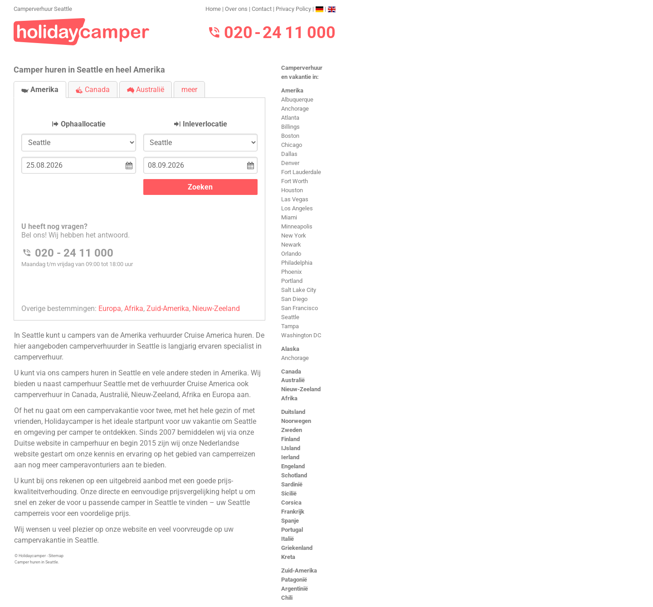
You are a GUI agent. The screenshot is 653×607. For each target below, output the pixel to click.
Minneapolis (296, 226)
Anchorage (295, 108)
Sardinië (291, 484)
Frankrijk (292, 511)
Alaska (290, 348)
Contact (262, 8)
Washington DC (301, 335)
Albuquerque (297, 99)
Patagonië (294, 579)
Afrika (289, 398)
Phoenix (291, 271)
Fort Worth (294, 181)
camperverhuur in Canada (55, 394)
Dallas (289, 154)
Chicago (291, 144)
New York (293, 235)
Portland (291, 280)
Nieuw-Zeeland (301, 389)
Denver (290, 163)
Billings (290, 126)
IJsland (290, 448)
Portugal (292, 529)
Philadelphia (296, 262)
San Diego (294, 299)
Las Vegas (294, 199)
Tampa (290, 326)
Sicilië (289, 493)
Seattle (290, 317)
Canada (291, 371)
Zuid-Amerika (299, 570)
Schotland (294, 475)
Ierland (290, 457)
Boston (290, 135)
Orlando (291, 253)
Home (213, 8)
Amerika (292, 90)
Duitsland (293, 411)
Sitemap (56, 556)
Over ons (236, 8)
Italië (287, 538)
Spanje (290, 520)
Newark (291, 244)
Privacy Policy (293, 8)
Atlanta (290, 117)
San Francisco (299, 308)
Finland (290, 439)
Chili (286, 597)
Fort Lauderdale (301, 172)
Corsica (291, 502)
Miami (289, 217)
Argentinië (294, 588)
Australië (293, 380)
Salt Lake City (298, 290)
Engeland (293, 466)
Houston (292, 190)
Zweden (291, 430)
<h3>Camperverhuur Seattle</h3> (139, 201)
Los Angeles (297, 208)
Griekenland (296, 547)
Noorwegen (296, 421)
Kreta (288, 557)
